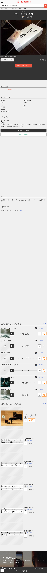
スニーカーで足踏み (6, 340)
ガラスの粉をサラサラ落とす (8, 328)
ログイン (22, 210)
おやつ (30, 200)
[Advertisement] (23, 74)
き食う (12, 200)
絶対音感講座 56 (28, 531)
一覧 (44, 323)
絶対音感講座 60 (28, 438)
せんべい (23, 200)
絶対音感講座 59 (28, 461)
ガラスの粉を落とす (6, 389)
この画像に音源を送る (23, 66)
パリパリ (35, 200)
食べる (18, 200)
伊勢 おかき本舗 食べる (8, 568)
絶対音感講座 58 (28, 484)
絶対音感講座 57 (28, 507)
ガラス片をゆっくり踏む (7, 377)
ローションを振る (5, 352)
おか (8, 200)
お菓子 (3, 200)
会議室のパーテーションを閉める (9, 364)
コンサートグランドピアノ (31, 415)
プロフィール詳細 (23, 130)
